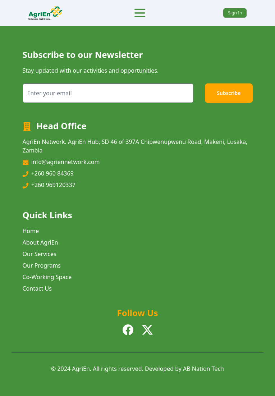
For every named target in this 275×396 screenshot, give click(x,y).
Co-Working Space (47, 277)
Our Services (39, 254)
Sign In (235, 13)
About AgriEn (40, 242)
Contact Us (37, 288)
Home (31, 231)
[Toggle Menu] (140, 13)
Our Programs (42, 265)
